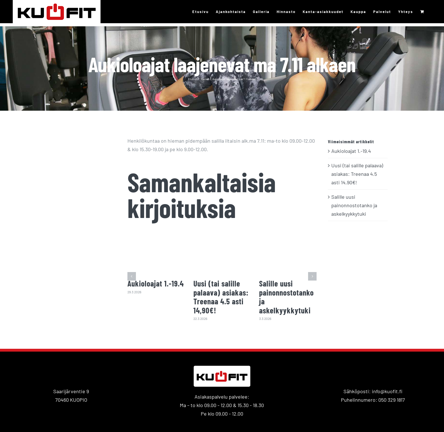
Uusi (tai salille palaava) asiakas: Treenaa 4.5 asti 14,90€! (221, 297)
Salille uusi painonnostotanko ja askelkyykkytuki (286, 297)
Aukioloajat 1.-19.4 (155, 283)
